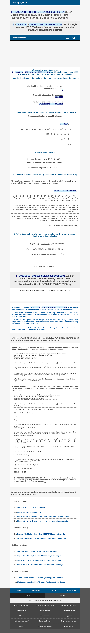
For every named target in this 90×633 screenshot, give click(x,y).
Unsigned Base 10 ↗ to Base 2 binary (31, 508)
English (27, 595)
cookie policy (71, 590)
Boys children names (45, 626)
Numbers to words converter (45, 605)
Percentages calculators (68, 605)
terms (54, 590)
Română (62, 595)
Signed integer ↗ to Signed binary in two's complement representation (43, 521)
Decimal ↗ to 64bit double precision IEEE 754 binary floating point (41, 538)
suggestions (36, 590)
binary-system (20, 2)
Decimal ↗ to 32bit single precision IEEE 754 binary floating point (41, 534)
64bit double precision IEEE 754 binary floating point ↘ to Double (41, 582)
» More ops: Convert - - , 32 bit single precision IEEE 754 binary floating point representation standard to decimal (45, 308)
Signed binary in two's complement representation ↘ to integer (40, 565)
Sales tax (21, 616)
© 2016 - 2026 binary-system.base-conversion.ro (45, 600)
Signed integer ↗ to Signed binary (29, 512)
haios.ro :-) (21, 626)
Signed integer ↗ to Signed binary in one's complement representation (43, 516)
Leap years (68, 616)
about (19, 590)
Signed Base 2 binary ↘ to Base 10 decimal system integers (39, 556)
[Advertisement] (45, 54)
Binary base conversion (21, 605)
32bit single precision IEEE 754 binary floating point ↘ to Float (40, 578)
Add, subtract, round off (21, 621)
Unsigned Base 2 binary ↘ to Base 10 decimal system (37, 551)
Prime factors (21, 611)
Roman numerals (45, 611)
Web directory (68, 626)
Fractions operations (68, 611)
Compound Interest (45, 621)
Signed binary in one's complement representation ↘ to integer (40, 560)
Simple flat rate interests (68, 621)
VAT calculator (45, 616)
